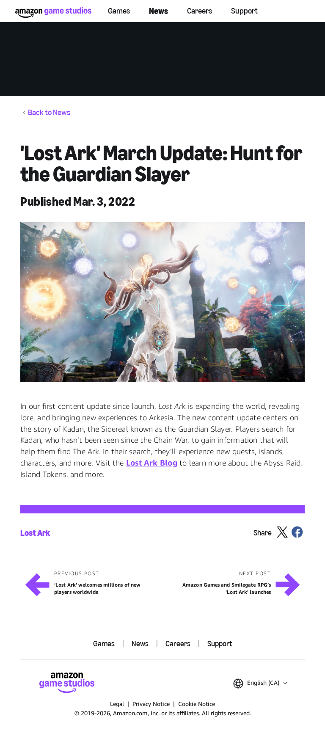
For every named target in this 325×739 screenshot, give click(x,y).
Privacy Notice (151, 703)
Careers (199, 11)
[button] (162, 302)
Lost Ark (35, 533)
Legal (117, 703)
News (158, 11)
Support (244, 11)
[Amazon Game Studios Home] (53, 12)
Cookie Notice (196, 703)
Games (119, 11)
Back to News (49, 113)
